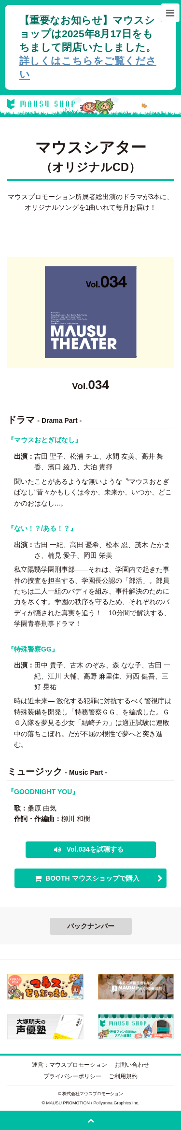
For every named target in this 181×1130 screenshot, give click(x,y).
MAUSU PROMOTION (68, 1103)
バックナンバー (90, 926)
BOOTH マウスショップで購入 (92, 878)
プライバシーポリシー (72, 1076)
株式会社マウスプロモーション (92, 1093)
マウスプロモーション (78, 1064)
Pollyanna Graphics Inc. (116, 1103)
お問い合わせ (131, 1064)
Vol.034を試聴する (94, 849)
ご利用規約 (123, 1076)
